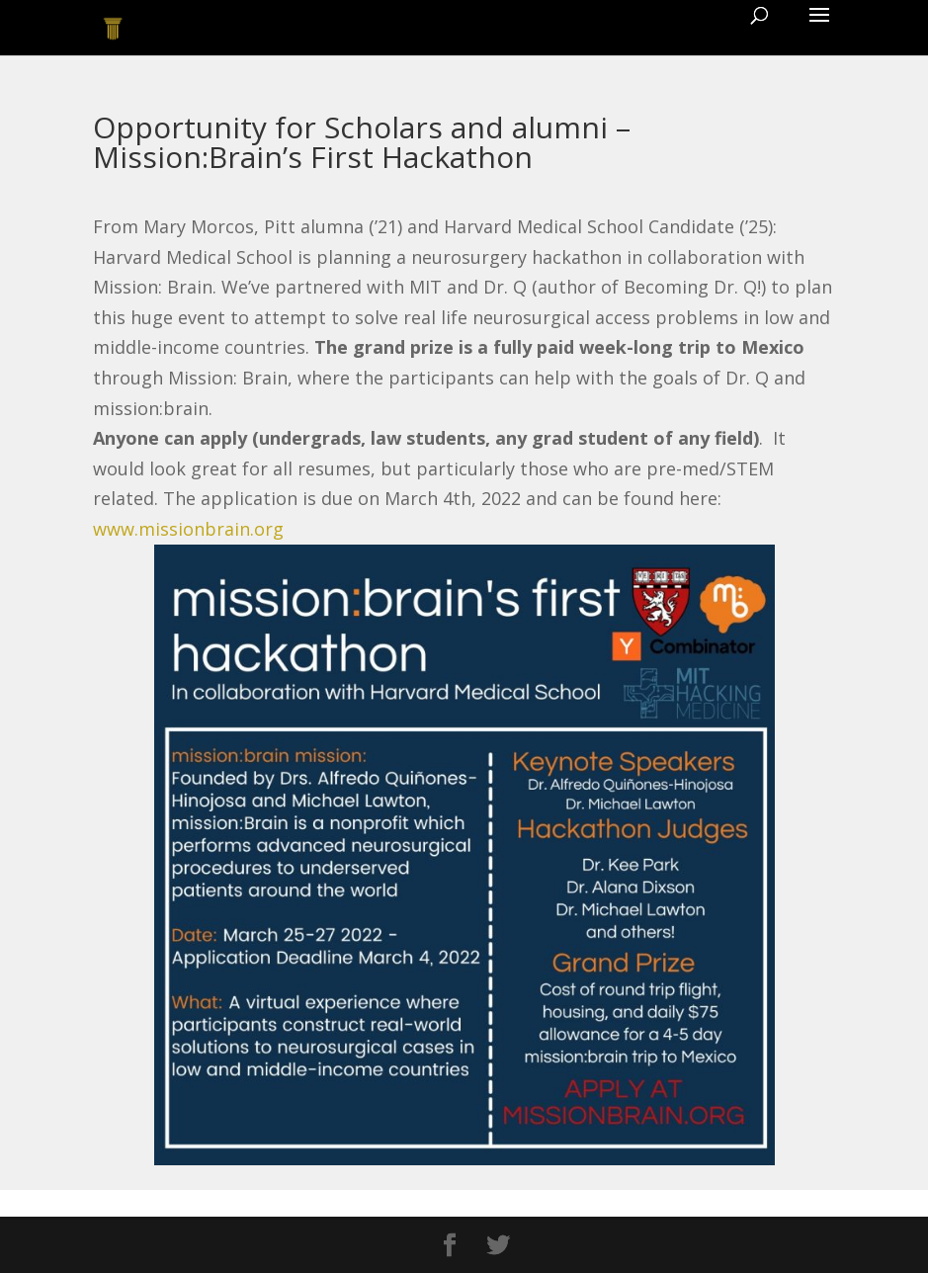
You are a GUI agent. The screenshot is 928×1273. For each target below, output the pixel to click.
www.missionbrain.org (188, 529)
